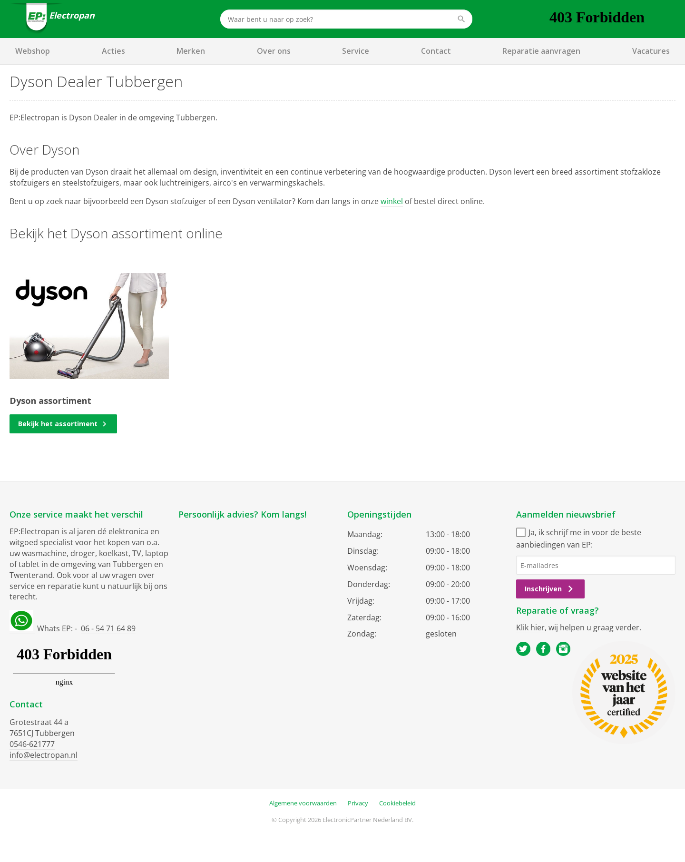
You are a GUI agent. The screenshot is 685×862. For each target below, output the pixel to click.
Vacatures (651, 51)
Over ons (274, 51)
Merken (190, 51)
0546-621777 (32, 744)
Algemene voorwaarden (303, 803)
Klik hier (530, 627)
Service (355, 51)
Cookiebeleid (397, 803)
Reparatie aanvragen (541, 51)
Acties (113, 51)
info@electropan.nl (44, 755)
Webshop (32, 51)
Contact (436, 51)
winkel (392, 201)
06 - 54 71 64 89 (108, 628)
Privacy (358, 803)
